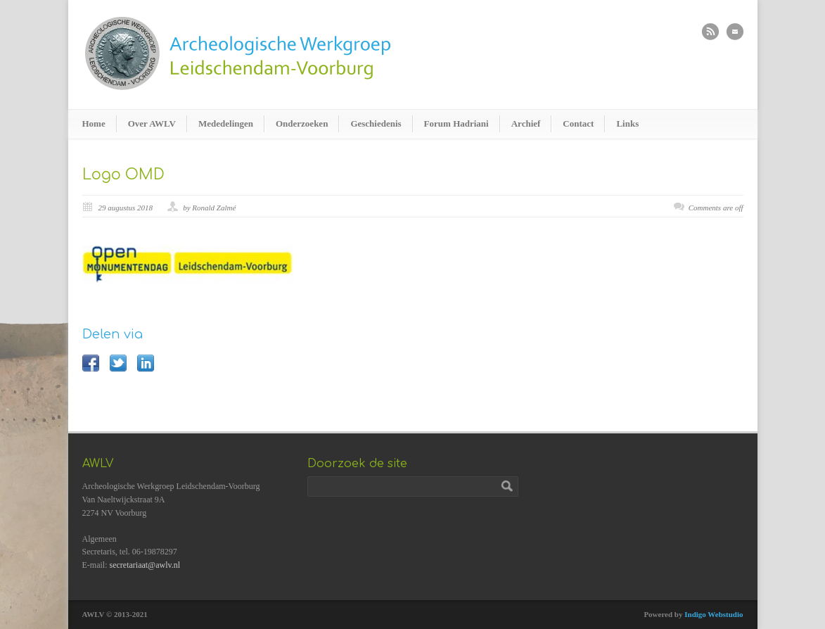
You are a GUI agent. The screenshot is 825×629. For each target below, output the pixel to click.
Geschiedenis (375, 123)
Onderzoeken (302, 123)
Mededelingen (225, 123)
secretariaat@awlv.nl (145, 565)
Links (627, 123)
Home (93, 123)
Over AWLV (152, 123)
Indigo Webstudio (713, 614)
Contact (578, 123)
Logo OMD (123, 174)
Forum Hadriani (456, 123)
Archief (526, 123)
